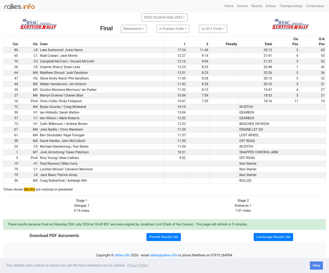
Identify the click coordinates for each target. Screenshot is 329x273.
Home (229, 6)
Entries (271, 6)
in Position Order (171, 29)
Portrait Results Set (163, 237)
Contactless (315, 6)
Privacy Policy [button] (137, 265)
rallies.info (122, 255)
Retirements (133, 29)
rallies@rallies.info (163, 255)
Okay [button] (316, 265)
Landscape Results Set (273, 237)
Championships (291, 6)
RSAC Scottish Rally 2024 (163, 17)
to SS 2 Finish (212, 29)
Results (256, 6)
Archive (242, 6)
